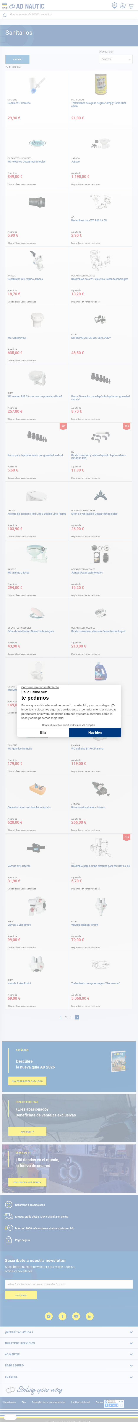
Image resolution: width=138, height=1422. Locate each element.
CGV (24, 1402)
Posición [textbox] (106, 59)
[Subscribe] (21, 1295)
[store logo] (23, 5)
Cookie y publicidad (80, 1402)
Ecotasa (99, 1402)
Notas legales (9, 1402)
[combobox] (69, 14)
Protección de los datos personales (48, 1402)
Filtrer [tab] (17, 59)
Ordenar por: (106, 51)
